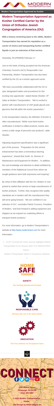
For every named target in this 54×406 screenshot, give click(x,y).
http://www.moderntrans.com (24, 230)
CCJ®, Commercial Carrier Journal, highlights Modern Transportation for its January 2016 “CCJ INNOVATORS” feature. (27, 246)
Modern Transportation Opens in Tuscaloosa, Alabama (27, 254)
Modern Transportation (29, 398)
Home (26, 401)
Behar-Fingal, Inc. (34, 405)
